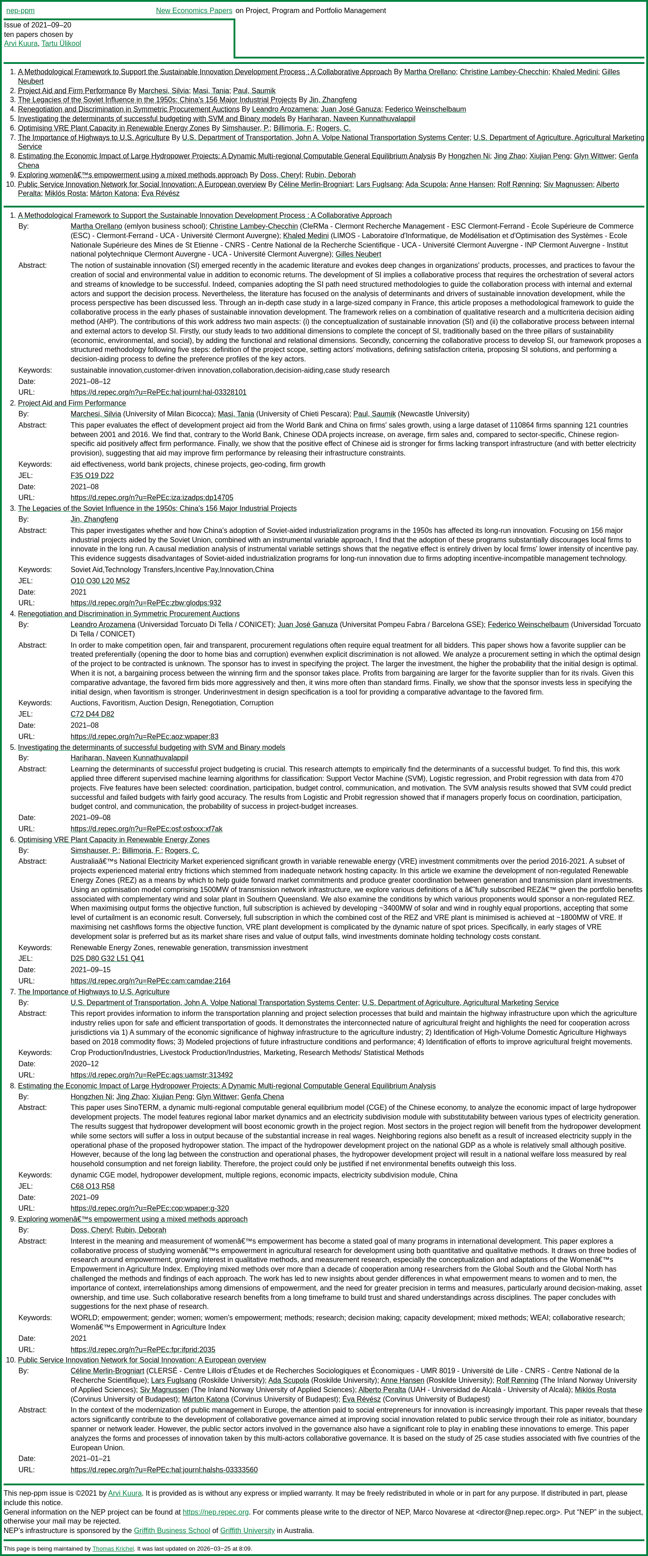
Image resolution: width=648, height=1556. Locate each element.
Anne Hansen (472, 184)
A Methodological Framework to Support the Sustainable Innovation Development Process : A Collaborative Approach (205, 72)
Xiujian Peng (550, 156)
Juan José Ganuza (351, 109)
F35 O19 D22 (92, 475)
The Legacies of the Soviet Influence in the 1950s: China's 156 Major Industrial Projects (157, 100)
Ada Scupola (425, 184)
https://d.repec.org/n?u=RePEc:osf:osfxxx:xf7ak (147, 829)
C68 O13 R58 (93, 1186)
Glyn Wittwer (594, 156)
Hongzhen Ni (469, 156)
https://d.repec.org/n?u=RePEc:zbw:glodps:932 (146, 603)
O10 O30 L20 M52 (100, 581)
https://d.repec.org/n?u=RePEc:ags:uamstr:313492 (152, 1075)
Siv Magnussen (568, 184)
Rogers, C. (333, 128)
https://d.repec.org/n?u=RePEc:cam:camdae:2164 (150, 981)
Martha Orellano (430, 72)
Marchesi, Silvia (164, 91)
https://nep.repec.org (216, 1512)
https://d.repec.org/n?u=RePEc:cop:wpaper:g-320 (150, 1208)
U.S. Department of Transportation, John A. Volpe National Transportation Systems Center (326, 137)
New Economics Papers (194, 10)
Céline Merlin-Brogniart (315, 184)
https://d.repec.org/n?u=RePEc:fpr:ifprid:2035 (143, 1349)
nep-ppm (20, 10)
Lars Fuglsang (379, 184)
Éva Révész (160, 193)
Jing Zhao (509, 156)
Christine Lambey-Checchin (504, 72)
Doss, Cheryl (281, 175)
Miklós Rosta (65, 193)
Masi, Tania (211, 91)
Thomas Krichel (113, 1548)
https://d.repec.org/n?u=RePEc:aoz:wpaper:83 (145, 736)
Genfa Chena (262, 1096)
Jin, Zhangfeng (333, 100)
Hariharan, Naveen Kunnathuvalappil (357, 118)
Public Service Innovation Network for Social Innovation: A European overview (142, 184)
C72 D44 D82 (92, 714)
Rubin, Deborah (331, 175)
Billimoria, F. (293, 128)
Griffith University (247, 1530)
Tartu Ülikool (61, 43)
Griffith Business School (172, 1530)
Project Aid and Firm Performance (72, 91)
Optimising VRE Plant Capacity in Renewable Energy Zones (114, 128)
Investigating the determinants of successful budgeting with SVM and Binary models (151, 118)
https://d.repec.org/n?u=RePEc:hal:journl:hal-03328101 (159, 392)
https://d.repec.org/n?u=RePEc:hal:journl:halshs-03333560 (164, 1470)
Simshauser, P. (246, 128)
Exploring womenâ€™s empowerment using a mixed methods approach (133, 175)
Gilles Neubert (358, 254)
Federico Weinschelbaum (425, 109)
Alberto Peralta (382, 1390)
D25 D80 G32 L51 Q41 (107, 958)
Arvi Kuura (21, 43)
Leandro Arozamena (284, 109)
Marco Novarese (439, 1512)
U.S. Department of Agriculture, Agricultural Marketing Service (460, 1002)
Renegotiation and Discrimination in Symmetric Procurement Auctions (129, 109)
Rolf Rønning (519, 184)
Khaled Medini (575, 72)
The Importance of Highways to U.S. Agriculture (94, 137)
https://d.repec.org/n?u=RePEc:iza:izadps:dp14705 (152, 497)
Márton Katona (113, 193)
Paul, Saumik (254, 91)
